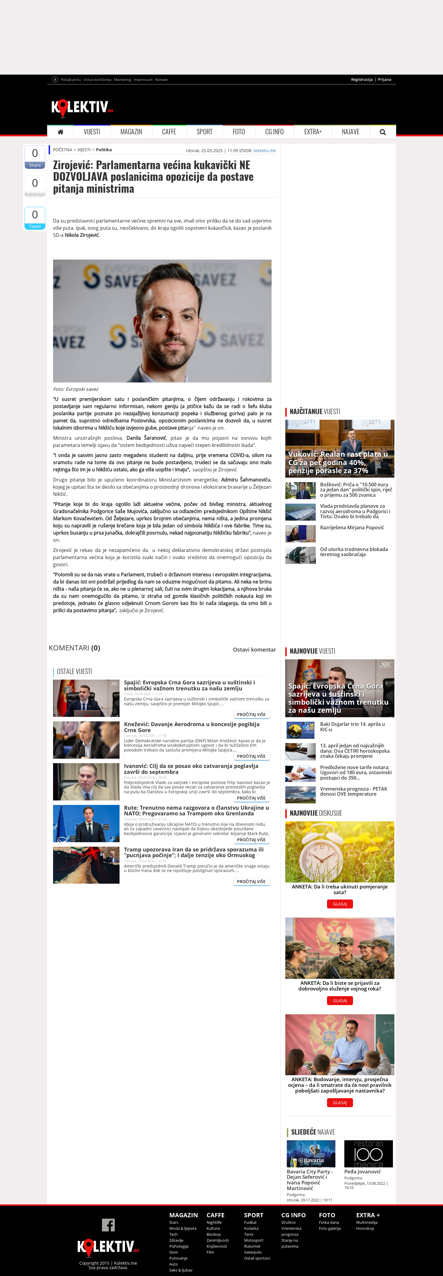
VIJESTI (92, 131)
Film (210, 1252)
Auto (173, 1264)
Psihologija (178, 1246)
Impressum (143, 79)
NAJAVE (351, 131)
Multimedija (366, 1222)
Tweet (35, 226)
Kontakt (161, 79)
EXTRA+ (313, 131)
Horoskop (365, 1228)
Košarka (251, 1228)
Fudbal (250, 1222)
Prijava (384, 79)
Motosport (254, 1240)
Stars (173, 1222)
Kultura (213, 1228)
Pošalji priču (71, 79)
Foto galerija (330, 1228)
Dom (173, 1252)
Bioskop (214, 1234)
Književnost (217, 1246)
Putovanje (178, 1258)
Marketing (122, 79)
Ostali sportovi (257, 1258)
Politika (104, 149)
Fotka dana (329, 1222)
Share (35, 165)
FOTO (239, 131)
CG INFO (274, 131)
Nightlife (214, 1222)
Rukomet (252, 1246)
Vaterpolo (253, 1252)
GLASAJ (340, 904)
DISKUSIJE (316, 813)
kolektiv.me (265, 150)
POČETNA (62, 149)
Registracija (362, 79)
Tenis (248, 1234)
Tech (173, 1234)
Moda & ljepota (182, 1228)
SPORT (205, 131)
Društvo (288, 1222)
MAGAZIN (131, 131)
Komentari (35, 194)
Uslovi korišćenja (97, 79)
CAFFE (169, 131)
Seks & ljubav (181, 1270)
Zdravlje (176, 1240)
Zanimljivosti (218, 1240)
